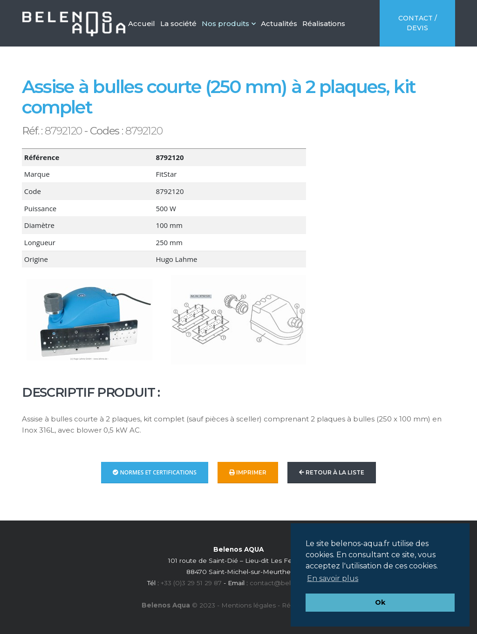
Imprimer (247, 472)
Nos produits (229, 23)
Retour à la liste (331, 472)
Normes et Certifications (155, 472)
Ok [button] (380, 602)
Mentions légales (248, 605)
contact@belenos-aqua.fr (290, 583)
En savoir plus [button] (332, 578)
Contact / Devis (417, 23)
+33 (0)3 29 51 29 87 (191, 583)
